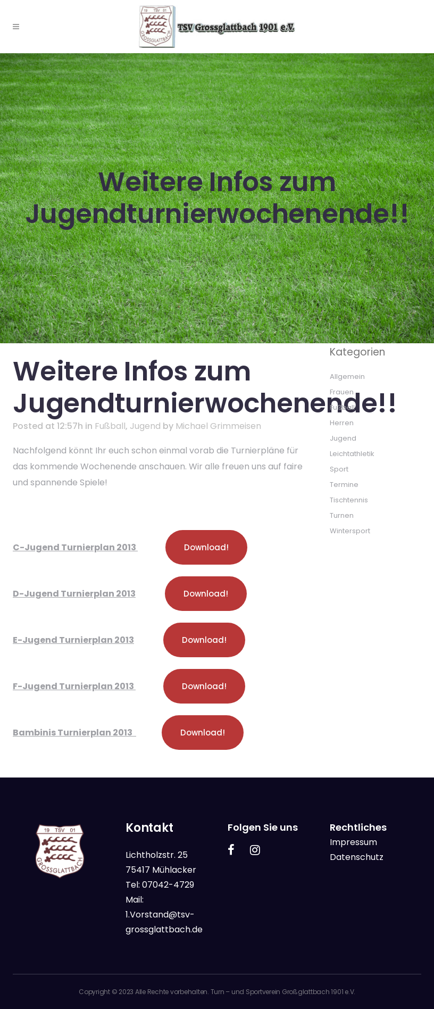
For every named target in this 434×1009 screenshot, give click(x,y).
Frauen (342, 392)
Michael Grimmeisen (218, 426)
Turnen (342, 515)
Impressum (353, 842)
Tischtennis (349, 500)
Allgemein (347, 376)
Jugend (145, 426)
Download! (206, 547)
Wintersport (350, 531)
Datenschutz (356, 857)
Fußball (110, 426)
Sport (339, 469)
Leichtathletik (352, 454)
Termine (344, 484)
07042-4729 (168, 885)
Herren (342, 423)
